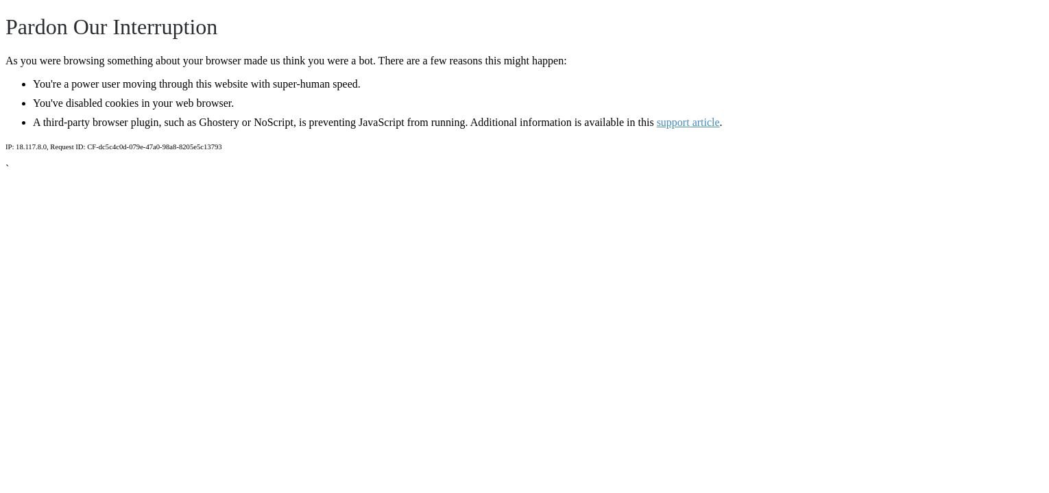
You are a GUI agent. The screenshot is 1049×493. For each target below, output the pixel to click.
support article (688, 122)
